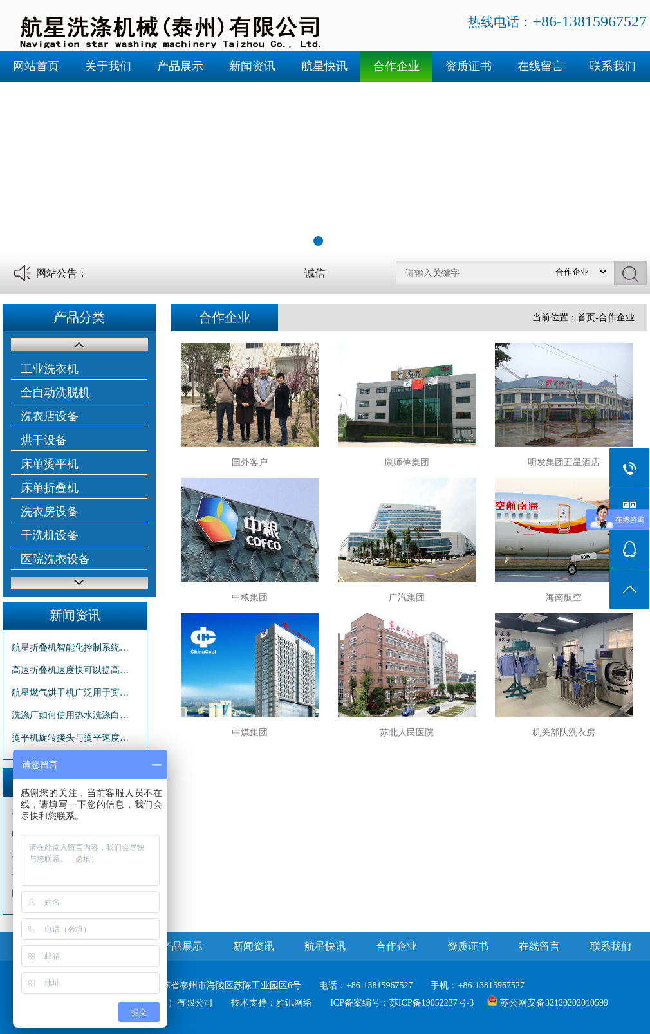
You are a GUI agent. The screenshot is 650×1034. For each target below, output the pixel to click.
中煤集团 (250, 732)
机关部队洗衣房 (563, 732)
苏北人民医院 (407, 732)
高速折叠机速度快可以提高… (70, 670)
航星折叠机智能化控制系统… (70, 647)
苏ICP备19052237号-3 (431, 1003)
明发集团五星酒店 (564, 462)
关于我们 (108, 66)
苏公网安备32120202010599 (554, 1003)
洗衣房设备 (50, 511)
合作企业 (396, 66)
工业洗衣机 (50, 368)
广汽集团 (407, 597)
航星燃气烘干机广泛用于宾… (70, 692)
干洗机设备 (50, 535)
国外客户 (250, 462)
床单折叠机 (50, 487)
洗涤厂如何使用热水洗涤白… (70, 715)
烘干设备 (44, 440)
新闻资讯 (252, 66)
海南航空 (564, 597)
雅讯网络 (294, 1003)
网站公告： (62, 273)
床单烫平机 (50, 463)
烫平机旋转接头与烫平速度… (70, 738)
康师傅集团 (406, 462)
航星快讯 (324, 66)
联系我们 (613, 66)
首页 (586, 317)
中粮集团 (250, 597)
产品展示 (180, 66)
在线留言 (540, 66)
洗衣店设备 (50, 416)
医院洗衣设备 (55, 559)
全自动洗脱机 (55, 392)
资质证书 (468, 66)
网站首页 (36, 66)
